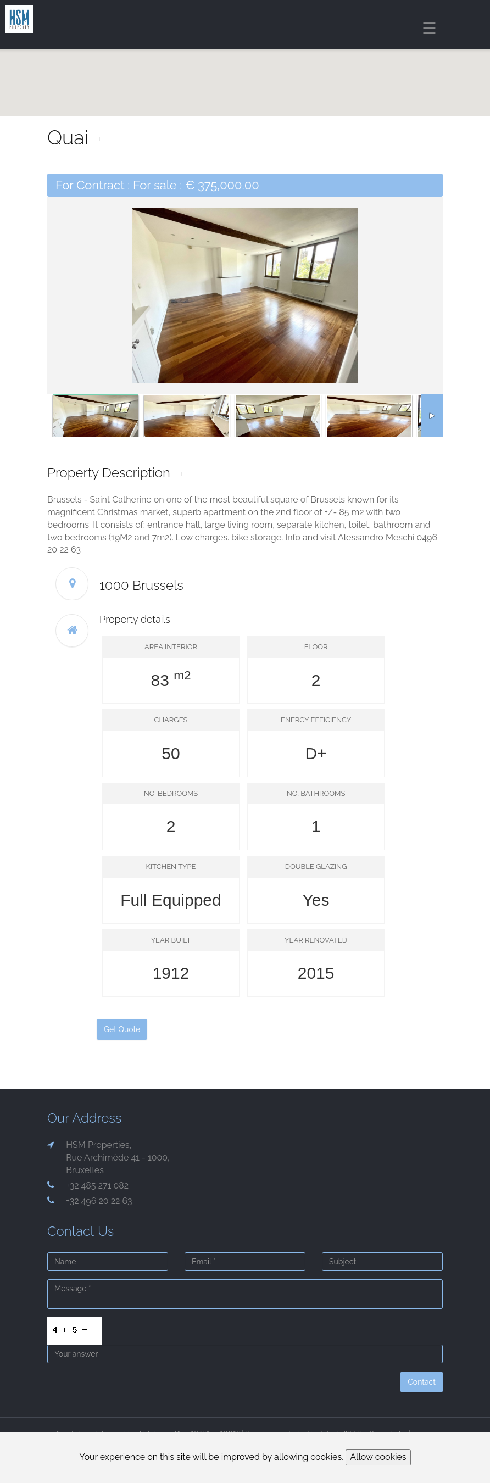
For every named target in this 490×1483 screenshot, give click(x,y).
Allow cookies (378, 1457)
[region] (245, 58)
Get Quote (122, 1029)
